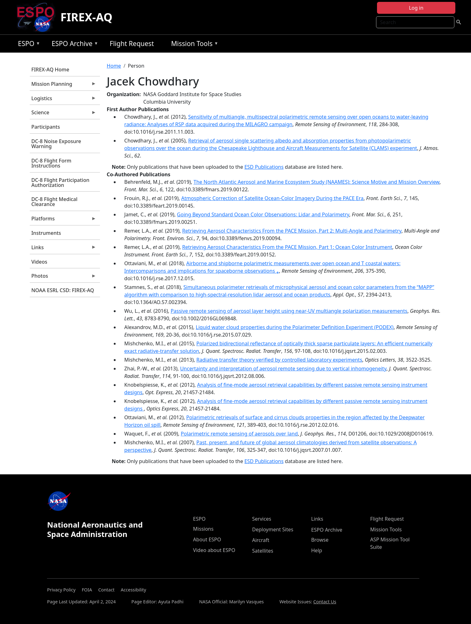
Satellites (262, 550)
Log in (416, 7)
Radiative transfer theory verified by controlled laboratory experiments (279, 359)
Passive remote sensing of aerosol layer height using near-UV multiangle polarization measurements (288, 310)
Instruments (46, 232)
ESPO (27, 44)
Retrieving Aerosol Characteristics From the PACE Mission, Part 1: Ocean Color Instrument (287, 247)
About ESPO (207, 539)
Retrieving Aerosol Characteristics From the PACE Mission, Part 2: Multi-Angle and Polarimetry (291, 230)
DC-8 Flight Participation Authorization (60, 182)
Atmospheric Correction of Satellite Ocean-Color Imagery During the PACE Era (272, 198)
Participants (45, 126)
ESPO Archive (73, 44)
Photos (63, 277)
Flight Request (132, 43)
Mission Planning (63, 85)
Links (63, 249)
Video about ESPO (214, 550)
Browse (319, 539)
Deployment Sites (272, 529)
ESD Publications (264, 166)
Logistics (63, 100)
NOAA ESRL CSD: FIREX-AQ (62, 290)
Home (114, 65)
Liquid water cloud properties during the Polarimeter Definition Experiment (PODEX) (295, 327)
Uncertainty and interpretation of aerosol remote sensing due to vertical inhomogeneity (283, 368)
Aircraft (260, 540)
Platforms (63, 220)
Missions (203, 528)
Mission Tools (193, 44)
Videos (39, 261)
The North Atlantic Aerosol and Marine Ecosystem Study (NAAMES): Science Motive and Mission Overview (317, 181)
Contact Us (324, 602)
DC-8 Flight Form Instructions (51, 163)
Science (63, 114)
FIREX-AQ (86, 17)
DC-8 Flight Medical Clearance (54, 202)
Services (261, 518)
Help (316, 550)
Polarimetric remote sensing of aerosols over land (239, 433)
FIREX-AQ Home (50, 69)
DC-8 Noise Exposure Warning (56, 144)
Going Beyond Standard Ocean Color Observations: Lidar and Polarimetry (263, 214)
